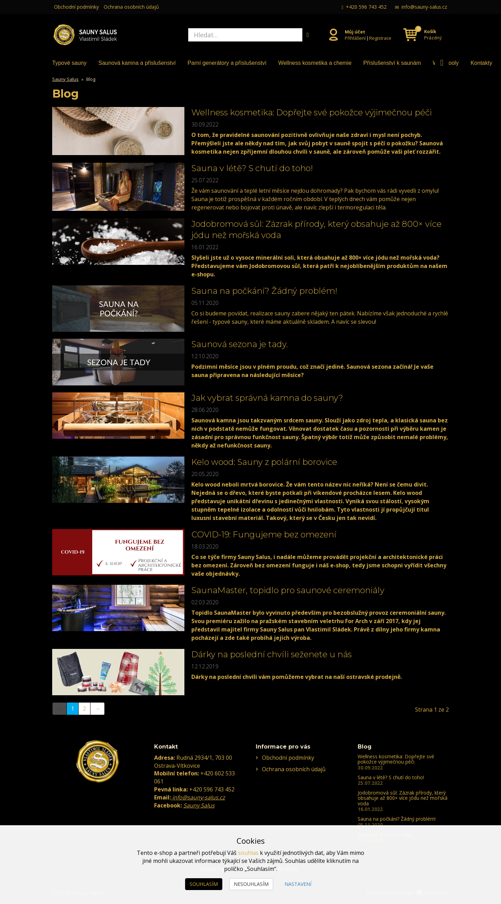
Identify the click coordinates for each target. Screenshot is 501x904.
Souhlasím (204, 884)
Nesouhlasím (251, 884)
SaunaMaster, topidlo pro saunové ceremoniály (287, 590)
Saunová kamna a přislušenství (137, 63)
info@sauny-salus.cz (424, 6)
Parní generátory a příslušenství (227, 63)
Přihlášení (355, 38)
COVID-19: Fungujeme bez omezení (263, 534)
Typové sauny (69, 63)
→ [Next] (97, 708)
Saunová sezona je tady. (239, 344)
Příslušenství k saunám (392, 63)
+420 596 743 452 (366, 6)
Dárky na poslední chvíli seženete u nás (271, 654)
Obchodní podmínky (76, 6)
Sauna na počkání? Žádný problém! (264, 291)
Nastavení (298, 884)
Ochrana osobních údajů (131, 6)
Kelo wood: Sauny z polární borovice (264, 462)
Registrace (380, 38)
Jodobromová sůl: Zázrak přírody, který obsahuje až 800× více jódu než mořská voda (402, 798)
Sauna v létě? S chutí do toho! (252, 168)
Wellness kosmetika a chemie (314, 63)
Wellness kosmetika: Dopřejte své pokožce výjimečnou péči (311, 112)
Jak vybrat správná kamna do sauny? (267, 398)
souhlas (248, 853)
